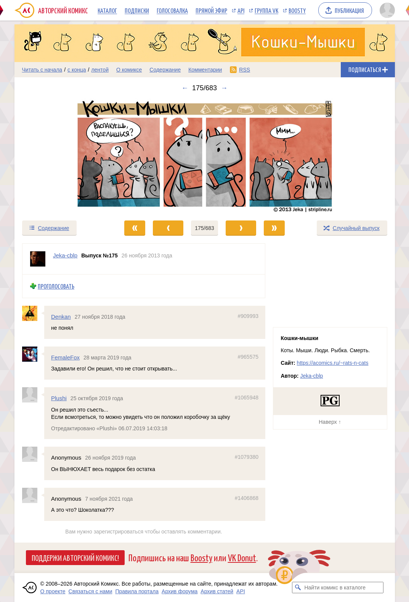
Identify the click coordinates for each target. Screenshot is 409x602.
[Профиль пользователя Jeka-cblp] (37, 259)
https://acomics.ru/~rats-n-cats (333, 363)
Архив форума (179, 591)
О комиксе (129, 70)
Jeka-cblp (311, 376)
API (240, 10)
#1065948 (246, 398)
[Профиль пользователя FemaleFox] (33, 354)
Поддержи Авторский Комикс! (75, 557)
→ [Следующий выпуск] (224, 88)
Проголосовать (56, 286)
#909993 (247, 316)
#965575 (247, 357)
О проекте (53, 591)
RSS (244, 70)
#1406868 (246, 498)
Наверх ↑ (330, 422)
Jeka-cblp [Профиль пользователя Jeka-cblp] (65, 255)
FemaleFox (65, 357)
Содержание (165, 70)
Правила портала (137, 591)
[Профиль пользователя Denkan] (33, 313)
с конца (76, 70)
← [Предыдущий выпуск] (184, 88)
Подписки (137, 10)
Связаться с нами (90, 591)
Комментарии (205, 70)
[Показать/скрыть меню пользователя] (386, 10)
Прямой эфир (211, 10)
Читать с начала (42, 70)
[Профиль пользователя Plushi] (33, 395)
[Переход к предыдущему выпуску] (62, 156)
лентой (100, 70)
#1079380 (246, 457)
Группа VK (266, 10)
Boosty (297, 10)
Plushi (59, 398)
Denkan (61, 316)
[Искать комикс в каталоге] (297, 587)
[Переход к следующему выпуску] (204, 156)
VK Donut (242, 557)
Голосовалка (172, 10)
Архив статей (216, 591)
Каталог (107, 10)
